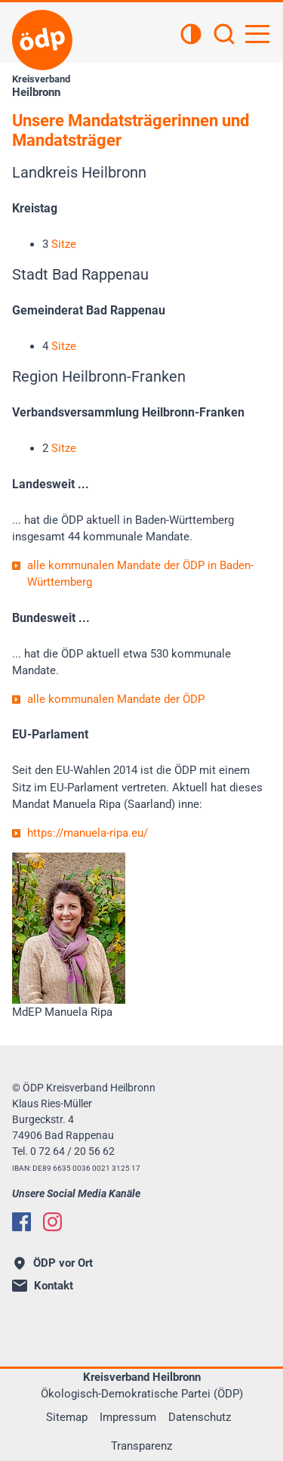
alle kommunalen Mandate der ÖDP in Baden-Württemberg (140, 574)
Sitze (63, 244)
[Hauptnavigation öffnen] (257, 34)
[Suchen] (224, 35)
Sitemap (67, 1417)
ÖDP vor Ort (53, 1263)
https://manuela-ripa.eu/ (87, 833)
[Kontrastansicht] (191, 35)
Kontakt (42, 1285)
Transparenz (141, 1446)
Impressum (128, 1417)
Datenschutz (199, 1417)
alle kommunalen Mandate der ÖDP (116, 699)
